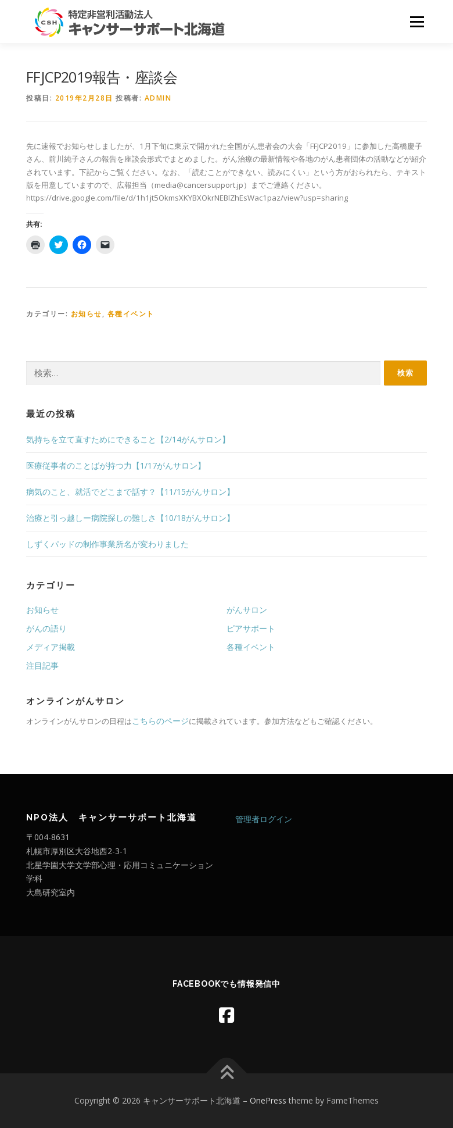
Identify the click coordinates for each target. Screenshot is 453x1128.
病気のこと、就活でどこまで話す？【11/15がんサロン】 (130, 491)
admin (158, 98)
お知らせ (86, 314)
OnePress (268, 1100)
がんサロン (247, 609)
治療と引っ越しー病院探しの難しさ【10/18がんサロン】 (130, 517)
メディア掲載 (50, 646)
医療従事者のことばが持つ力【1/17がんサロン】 (116, 465)
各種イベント (130, 314)
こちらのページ (160, 720)
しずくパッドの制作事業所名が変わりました (107, 543)
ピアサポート (251, 628)
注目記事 (42, 665)
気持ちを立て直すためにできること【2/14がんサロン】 (128, 439)
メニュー (417, 21)
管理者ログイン (263, 818)
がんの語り (46, 628)
